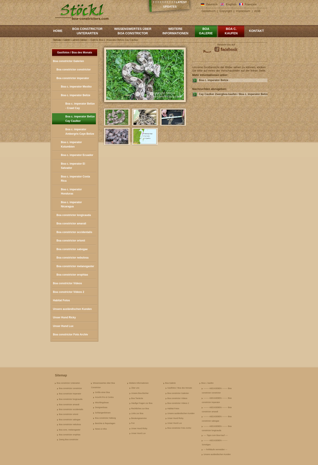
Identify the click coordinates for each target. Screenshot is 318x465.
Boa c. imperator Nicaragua (71, 204)
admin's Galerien (80, 40)
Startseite (57, 40)
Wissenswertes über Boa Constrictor (132, 31)
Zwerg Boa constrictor (68, 439)
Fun (133, 423)
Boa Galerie (206, 31)
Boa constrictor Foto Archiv (70, 334)
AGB (257, 11)
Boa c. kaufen (231, 31)
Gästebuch (208, 11)
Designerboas (101, 407)
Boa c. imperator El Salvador (73, 166)
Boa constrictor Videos (67, 283)
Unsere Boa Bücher (140, 393)
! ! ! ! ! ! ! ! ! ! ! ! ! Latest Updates (170, 4)
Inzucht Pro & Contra (104, 397)
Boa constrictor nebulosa (72, 257)
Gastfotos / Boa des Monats (74, 52)
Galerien (67, 40)
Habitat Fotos (61, 300)
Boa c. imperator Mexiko (76, 86)
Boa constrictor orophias (72, 274)
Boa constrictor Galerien (68, 61)
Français (250, 4)
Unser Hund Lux (63, 326)
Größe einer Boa (102, 392)
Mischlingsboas (102, 402)
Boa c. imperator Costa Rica (75, 179)
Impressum (243, 11)
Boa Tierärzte (137, 398)
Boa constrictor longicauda (73, 215)
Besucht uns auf (226, 44)
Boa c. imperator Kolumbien (71, 144)
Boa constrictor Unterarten (87, 31)
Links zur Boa (137, 413)
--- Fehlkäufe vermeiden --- (215, 449)
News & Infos (101, 429)
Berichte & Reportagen (105, 423)
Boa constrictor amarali (71, 223)
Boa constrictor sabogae (72, 249)
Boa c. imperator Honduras (71, 191)
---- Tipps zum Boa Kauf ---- (216, 435)
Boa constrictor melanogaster (75, 266)
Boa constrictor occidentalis (74, 232)
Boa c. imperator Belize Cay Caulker (80, 119)
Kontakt (256, 31)
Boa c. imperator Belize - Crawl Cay (80, 106)
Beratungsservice (139, 418)
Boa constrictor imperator (72, 78)
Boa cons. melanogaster (69, 430)
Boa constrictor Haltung (105, 418)
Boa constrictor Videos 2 (68, 292)
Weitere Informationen (175, 31)
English (231, 4)
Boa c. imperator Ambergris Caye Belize (79, 131)
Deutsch (211, 4)
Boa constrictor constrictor (73, 69)
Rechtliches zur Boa (140, 408)
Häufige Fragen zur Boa (142, 403)
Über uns (135, 388)
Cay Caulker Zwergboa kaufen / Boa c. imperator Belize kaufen (233, 94)
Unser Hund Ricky (64, 317)
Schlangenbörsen (103, 413)
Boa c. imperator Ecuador (77, 155)
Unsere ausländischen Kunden (72, 309)
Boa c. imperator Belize (75, 95)
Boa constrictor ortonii (70, 240)
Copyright (225, 11)
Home (57, 31)
